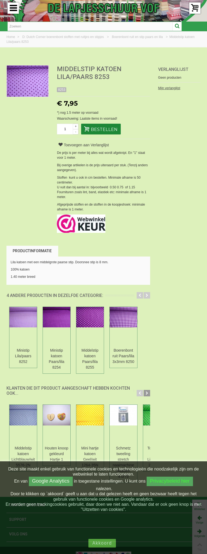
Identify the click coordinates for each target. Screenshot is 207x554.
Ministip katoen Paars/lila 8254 (59, 353)
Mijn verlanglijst (169, 88)
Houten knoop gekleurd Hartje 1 (60, 448)
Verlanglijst (173, 69)
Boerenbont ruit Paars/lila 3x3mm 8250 (131, 356)
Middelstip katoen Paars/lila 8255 (95, 356)
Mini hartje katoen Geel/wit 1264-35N (95, 448)
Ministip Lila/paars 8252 (24, 353)
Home (11, 37)
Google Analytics (51, 481)
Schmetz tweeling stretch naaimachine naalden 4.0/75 (131, 451)
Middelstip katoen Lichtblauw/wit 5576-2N (24, 451)
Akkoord (102, 543)
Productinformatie (32, 251)
